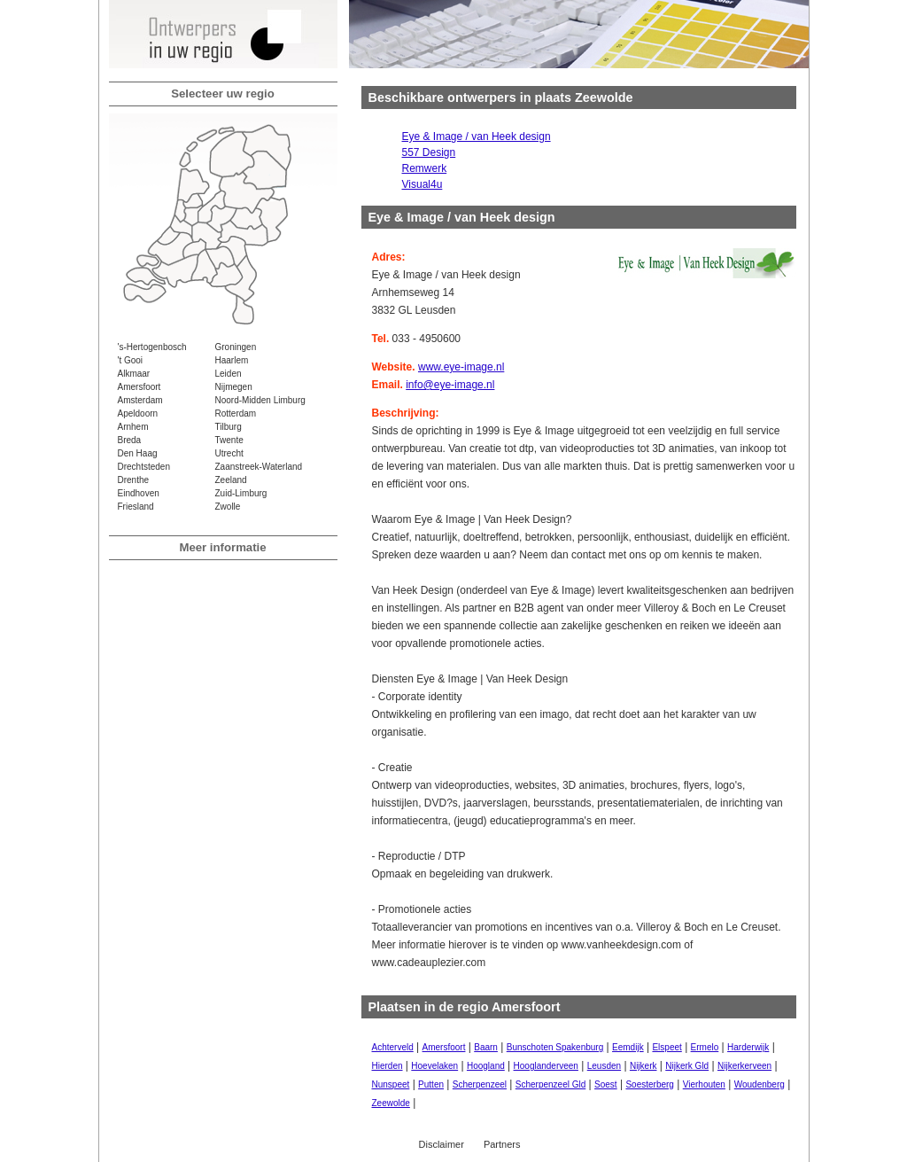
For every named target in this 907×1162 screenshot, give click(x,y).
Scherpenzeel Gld (551, 1084)
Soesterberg (649, 1084)
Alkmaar (134, 373)
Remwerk (424, 168)
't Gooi (130, 360)
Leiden (228, 373)
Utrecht (229, 453)
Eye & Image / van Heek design (476, 136)
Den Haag (138, 453)
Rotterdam (236, 413)
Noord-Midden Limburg (260, 400)
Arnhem (133, 427)
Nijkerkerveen (744, 1066)
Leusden (604, 1066)
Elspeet (666, 1047)
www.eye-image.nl (461, 367)
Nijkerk (643, 1066)
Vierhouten (704, 1084)
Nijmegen (233, 387)
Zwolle (228, 506)
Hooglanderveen (546, 1066)
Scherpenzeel (480, 1084)
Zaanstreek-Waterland (259, 467)
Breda (130, 440)
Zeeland (231, 480)
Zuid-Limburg (241, 493)
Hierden (387, 1066)
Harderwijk (748, 1047)
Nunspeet (391, 1084)
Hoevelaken (434, 1066)
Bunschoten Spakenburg (555, 1047)
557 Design (429, 152)
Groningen (236, 347)
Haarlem (232, 360)
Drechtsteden (144, 467)
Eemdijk (628, 1047)
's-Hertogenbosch (152, 347)
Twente (229, 440)
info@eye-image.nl (450, 384)
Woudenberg (759, 1084)
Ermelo (705, 1047)
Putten (431, 1084)
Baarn (486, 1047)
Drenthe (134, 480)
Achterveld (393, 1047)
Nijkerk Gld (687, 1066)
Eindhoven (138, 493)
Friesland (136, 506)
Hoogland (486, 1066)
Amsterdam (140, 400)
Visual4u (422, 184)
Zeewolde (391, 1103)
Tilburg (228, 427)
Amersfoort (139, 387)
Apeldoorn (138, 413)
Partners (502, 1144)
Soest (605, 1084)
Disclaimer (441, 1144)
